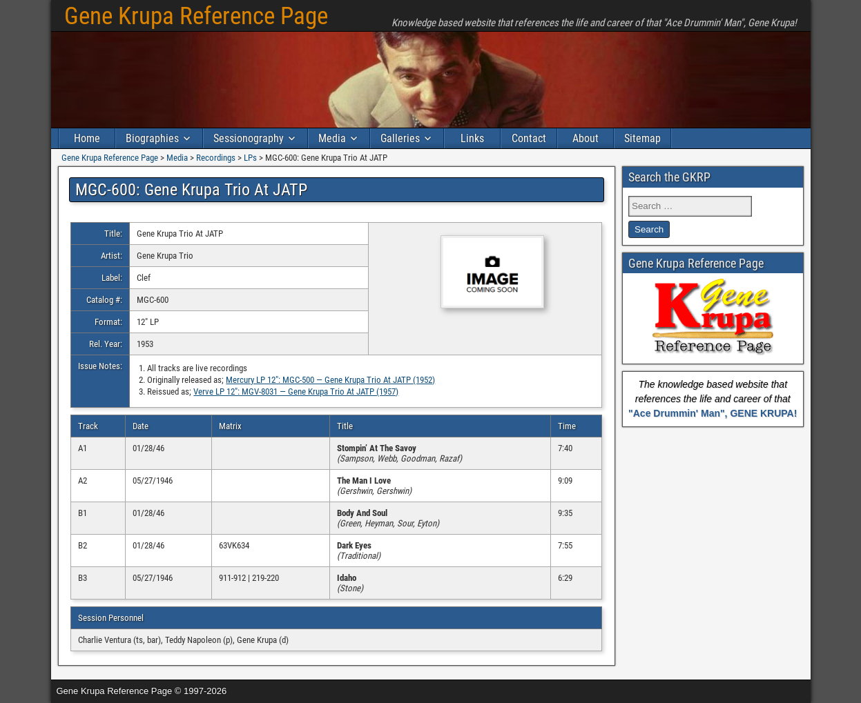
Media (332, 138)
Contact (529, 138)
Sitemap (642, 138)
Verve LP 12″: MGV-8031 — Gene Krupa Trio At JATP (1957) (295, 391)
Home (87, 138)
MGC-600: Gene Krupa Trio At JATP (191, 189)
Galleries (400, 138)
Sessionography (248, 138)
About (585, 138)
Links (472, 138)
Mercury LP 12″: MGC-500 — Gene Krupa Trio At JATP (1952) (330, 380)
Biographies (152, 138)
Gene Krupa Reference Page (196, 16)
